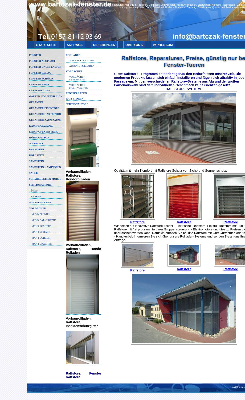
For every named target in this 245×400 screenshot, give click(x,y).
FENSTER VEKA (39, 84)
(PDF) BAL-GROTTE (44, 220)
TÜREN (33, 190)
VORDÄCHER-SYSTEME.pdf (77, 78)
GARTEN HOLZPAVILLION (45, 96)
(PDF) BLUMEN (41, 214)
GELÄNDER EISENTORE (44, 108)
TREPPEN (35, 196)
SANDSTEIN (36, 161)
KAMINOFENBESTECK (43, 131)
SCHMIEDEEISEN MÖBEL (45, 178)
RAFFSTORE (37, 149)
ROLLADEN (36, 155)
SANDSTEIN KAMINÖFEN (45, 167)
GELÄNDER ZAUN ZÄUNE (45, 119)
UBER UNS (134, 45)
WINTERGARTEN (40, 202)
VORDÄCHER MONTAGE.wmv (78, 86)
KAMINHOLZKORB (41, 125)
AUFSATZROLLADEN (81, 65)
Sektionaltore (77, 104)
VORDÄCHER (37, 208)
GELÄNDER (36, 102)
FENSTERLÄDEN (39, 90)
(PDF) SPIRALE (41, 231)
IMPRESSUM (163, 45)
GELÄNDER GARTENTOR (45, 113)
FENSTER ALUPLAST (42, 60)
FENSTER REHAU (40, 72)
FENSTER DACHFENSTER (45, 66)
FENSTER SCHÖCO (41, 78)
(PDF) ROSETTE (41, 226)
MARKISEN (36, 143)
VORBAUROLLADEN (81, 60)
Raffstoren (74, 98)
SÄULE (33, 172)
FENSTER (35, 55)
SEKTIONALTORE (40, 184)
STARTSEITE (46, 45)
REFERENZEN (104, 45)
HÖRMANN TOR (39, 137)
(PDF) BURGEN (41, 237)
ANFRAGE (74, 45)
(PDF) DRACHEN (42, 243)
